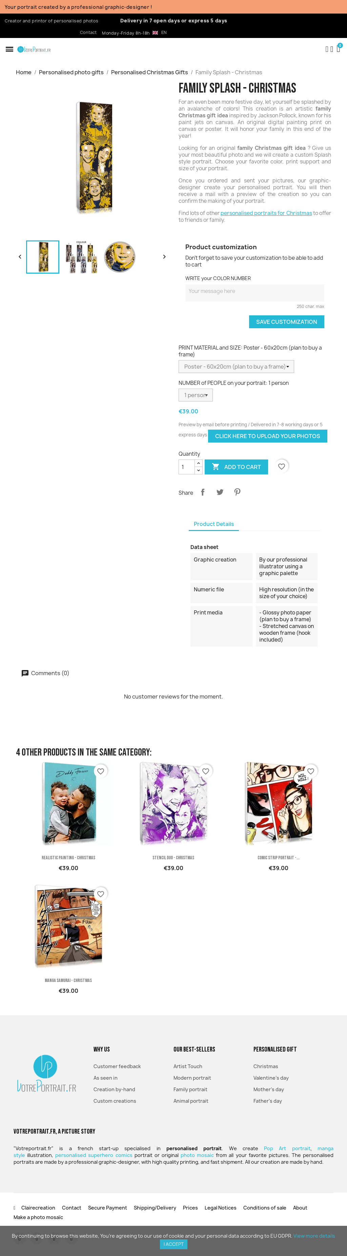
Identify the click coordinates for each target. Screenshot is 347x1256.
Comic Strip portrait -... (279, 858)
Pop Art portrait (287, 1148)
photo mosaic (197, 1155)
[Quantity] (187, 466)
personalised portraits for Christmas (266, 213)
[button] (9, 49)
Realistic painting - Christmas (68, 858)
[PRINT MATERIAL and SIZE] (236, 366)
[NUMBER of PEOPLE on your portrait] (196, 395)
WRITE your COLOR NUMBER (218, 278)
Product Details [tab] (214, 524)
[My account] (332, 49)
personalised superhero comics (93, 1155)
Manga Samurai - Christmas (68, 980)
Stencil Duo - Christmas (173, 858)
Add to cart (236, 467)
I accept (174, 1244)
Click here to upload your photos (267, 436)
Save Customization (286, 322)
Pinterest (237, 492)
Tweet (220, 492)
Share (202, 492)
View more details (314, 1236)
